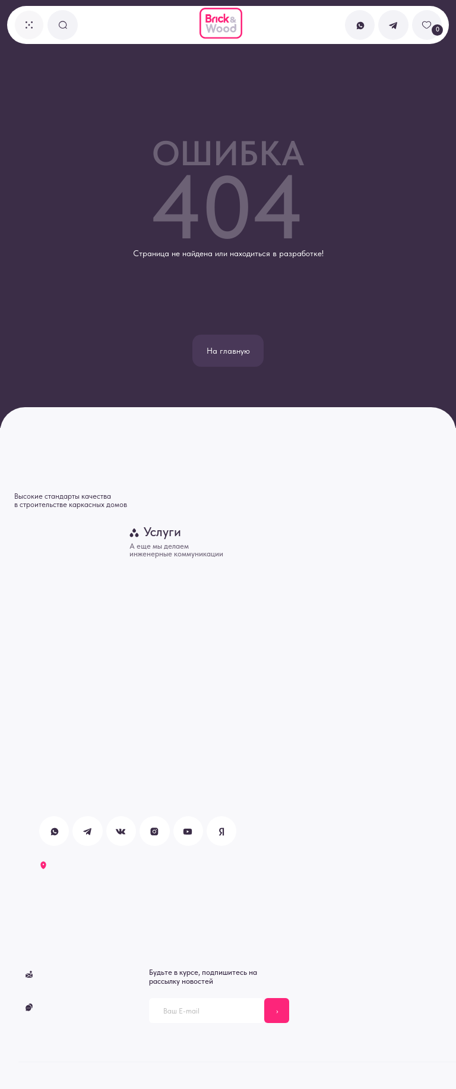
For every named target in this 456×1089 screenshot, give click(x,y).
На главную (228, 350)
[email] (206, 1010)
